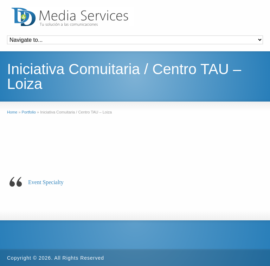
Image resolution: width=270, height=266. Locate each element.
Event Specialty (46, 182)
